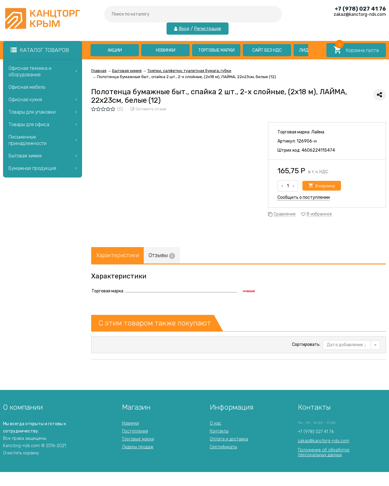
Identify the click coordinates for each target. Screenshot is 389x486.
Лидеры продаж (137, 447)
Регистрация (207, 28)
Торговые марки (216, 50)
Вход (184, 28)
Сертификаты (223, 447)
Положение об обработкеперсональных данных (323, 452)
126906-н (307, 141)
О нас (215, 423)
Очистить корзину (21, 453)
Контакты (219, 431)
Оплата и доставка (229, 439)
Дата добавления (346, 344)
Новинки (165, 50)
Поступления (135, 431)
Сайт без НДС (267, 50)
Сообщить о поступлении (303, 197)
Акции (115, 50)
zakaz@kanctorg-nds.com (323, 440)
